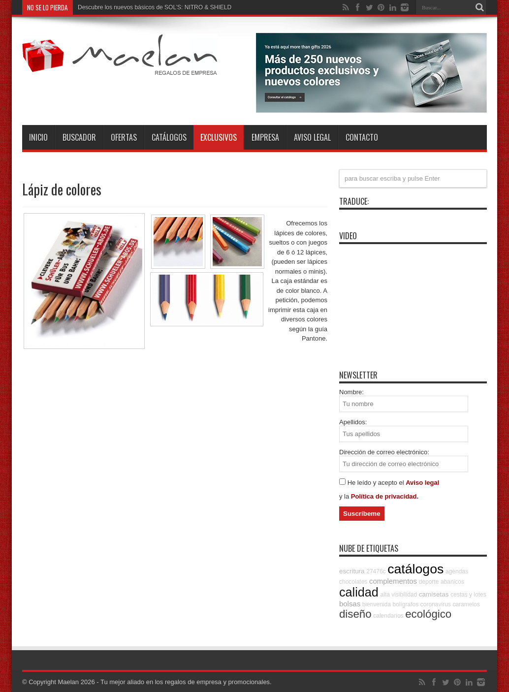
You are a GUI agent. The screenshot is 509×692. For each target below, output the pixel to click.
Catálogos (169, 137)
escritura (352, 571)
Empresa (265, 137)
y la (345, 496)
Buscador (79, 137)
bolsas (349, 603)
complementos (393, 581)
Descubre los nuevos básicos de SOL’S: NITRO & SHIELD (154, 7)
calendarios (388, 615)
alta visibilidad (398, 594)
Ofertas (124, 137)
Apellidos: (353, 422)
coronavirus (435, 604)
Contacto (362, 137)
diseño (355, 614)
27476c (375, 571)
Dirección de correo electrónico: (384, 452)
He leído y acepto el (377, 482)
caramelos (465, 604)
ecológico (428, 614)
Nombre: (351, 392)
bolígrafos (405, 604)
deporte (429, 581)
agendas (456, 571)
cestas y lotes (468, 594)
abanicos (452, 581)
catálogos (415, 569)
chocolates (353, 581)
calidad (359, 592)
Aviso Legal (312, 137)
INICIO (38, 137)
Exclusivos (218, 137)
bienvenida (376, 604)
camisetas (434, 594)
